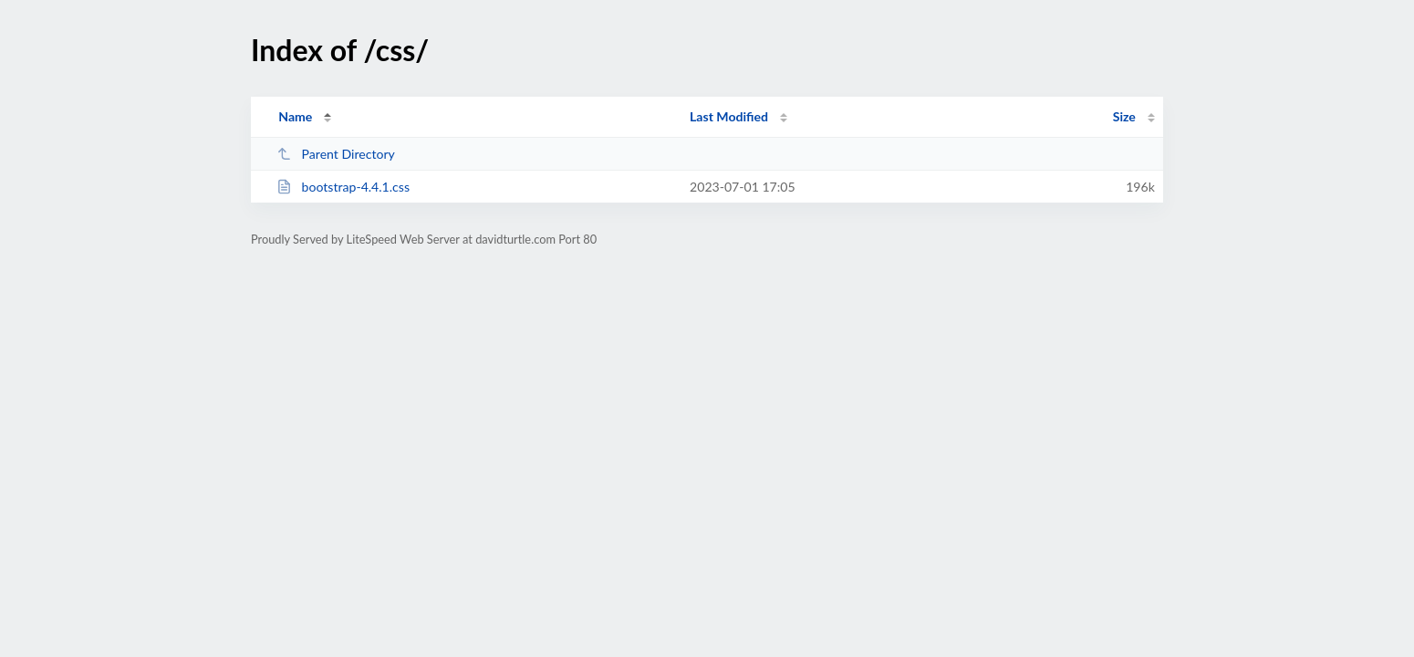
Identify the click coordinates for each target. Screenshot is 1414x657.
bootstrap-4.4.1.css (343, 186)
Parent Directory (335, 154)
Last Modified (729, 116)
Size (1124, 116)
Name (295, 116)
